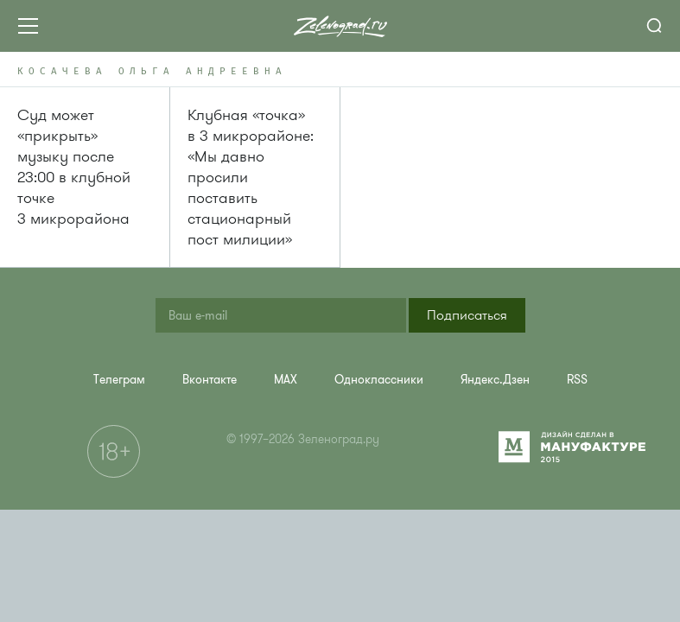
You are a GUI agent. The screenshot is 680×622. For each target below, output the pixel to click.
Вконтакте (209, 379)
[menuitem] (119, 380)
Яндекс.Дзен (495, 379)
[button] (467, 315)
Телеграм (119, 379)
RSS (577, 379)
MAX (285, 379)
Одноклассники (378, 379)
